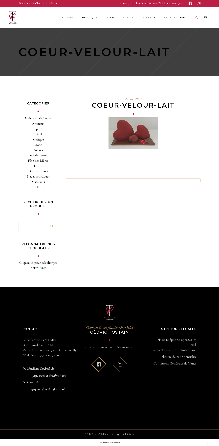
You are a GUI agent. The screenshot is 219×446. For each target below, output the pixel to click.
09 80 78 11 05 (179, 3)
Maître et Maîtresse (38, 118)
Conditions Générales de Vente (175, 363)
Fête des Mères (38, 161)
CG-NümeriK (105, 434)
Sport (38, 129)
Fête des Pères (38, 155)
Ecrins (38, 166)
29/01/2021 (133, 99)
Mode (38, 145)
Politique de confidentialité (178, 357)
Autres (38, 150)
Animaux (38, 124)
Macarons (38, 182)
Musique (38, 139)
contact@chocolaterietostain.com (138, 3)
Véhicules (38, 134)
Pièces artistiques (38, 176)
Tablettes (38, 187)
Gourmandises (38, 171)
